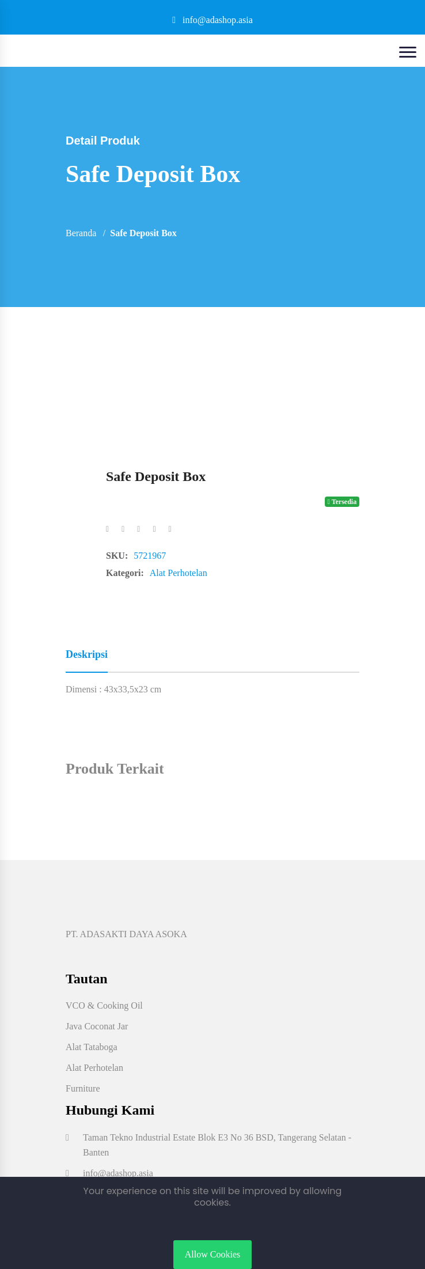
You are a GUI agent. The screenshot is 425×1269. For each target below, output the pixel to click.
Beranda (81, 233)
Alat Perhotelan (178, 573)
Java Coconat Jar (97, 1026)
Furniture (83, 1088)
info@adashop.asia (212, 20)
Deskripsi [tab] (87, 654)
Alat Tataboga (91, 1047)
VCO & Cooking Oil (104, 1005)
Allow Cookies (212, 1254)
